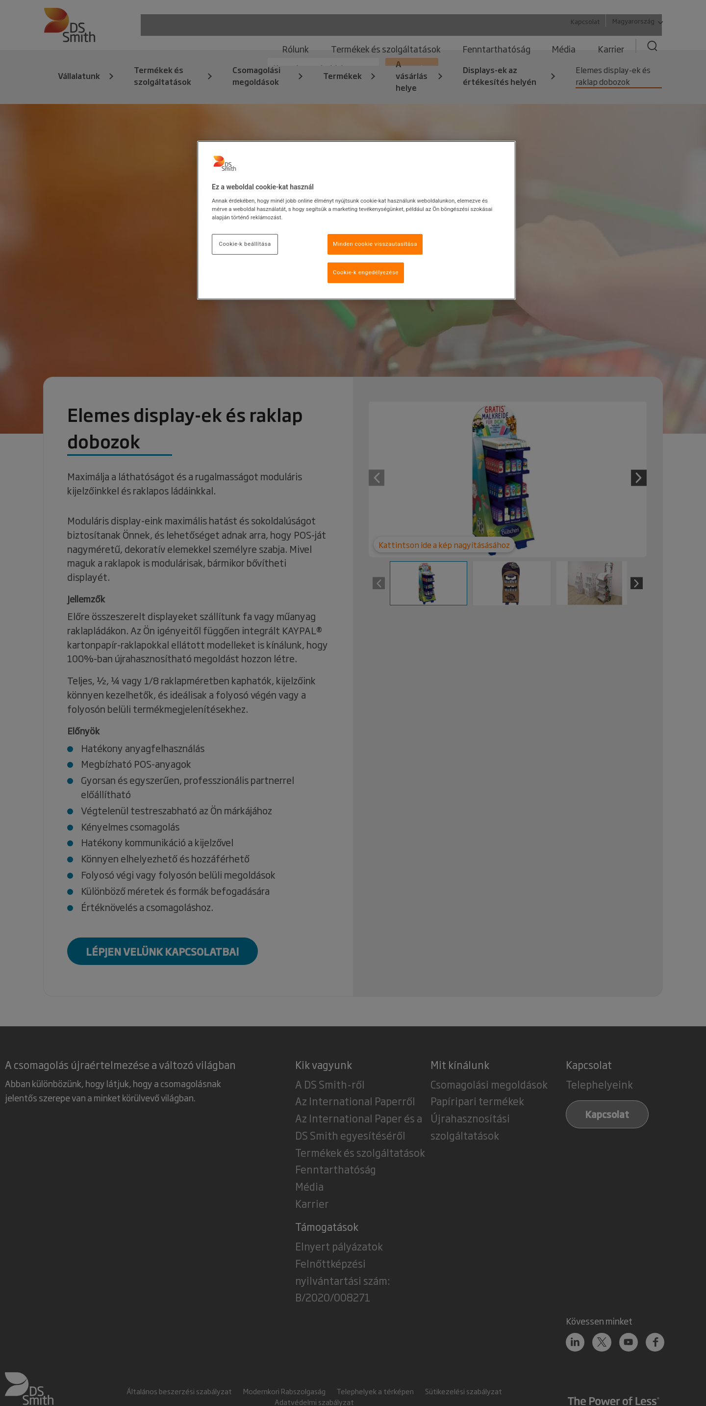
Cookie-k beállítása (245, 243)
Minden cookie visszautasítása (375, 243)
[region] (356, 220)
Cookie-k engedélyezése (366, 272)
